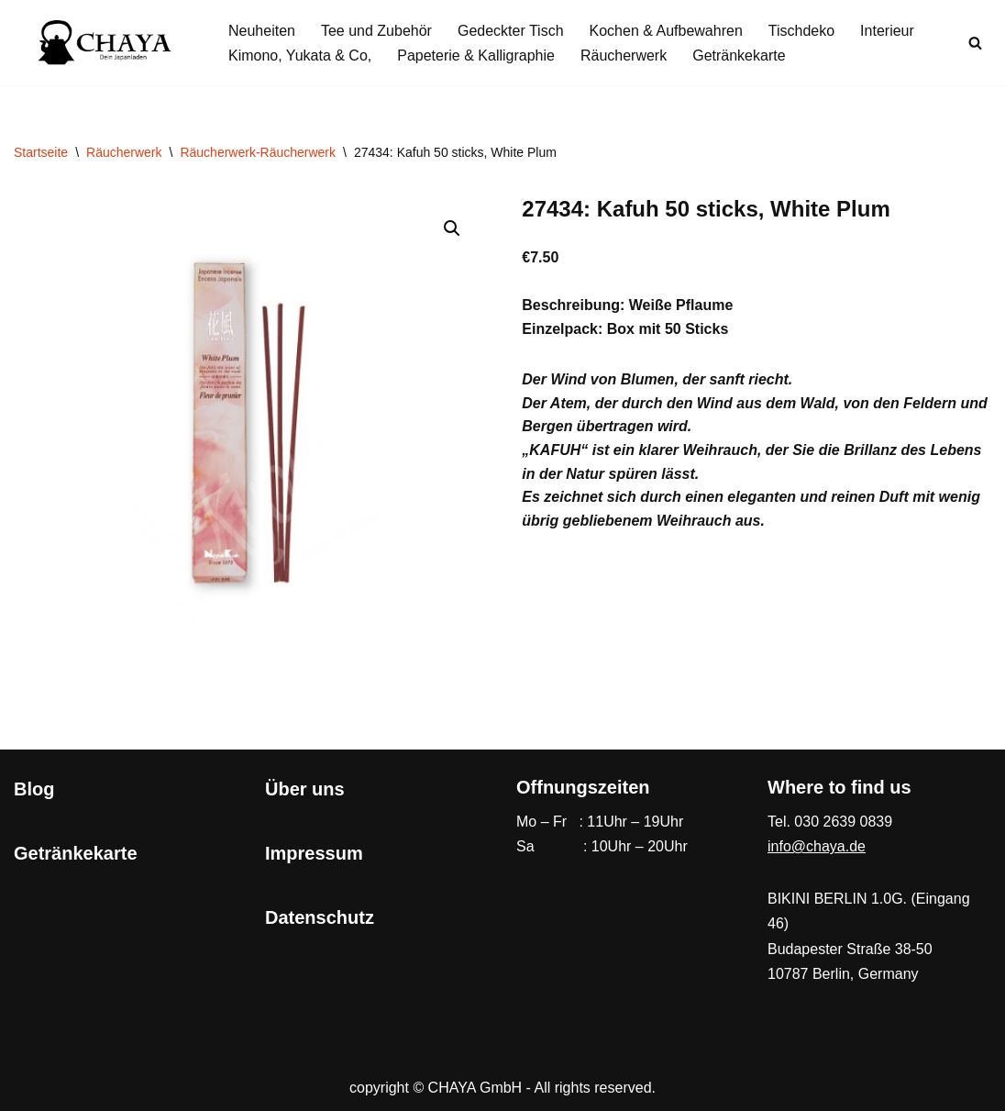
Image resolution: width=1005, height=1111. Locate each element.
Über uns (305, 789)
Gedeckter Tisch (511, 31)
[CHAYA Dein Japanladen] (105, 43)
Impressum (314, 853)
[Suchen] (975, 43)
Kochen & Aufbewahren (666, 31)
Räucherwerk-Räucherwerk (258, 152)
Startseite (41, 152)
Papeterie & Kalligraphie (476, 55)
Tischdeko (801, 31)
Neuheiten (261, 31)
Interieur (887, 31)
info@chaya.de (817, 846)
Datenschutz (319, 917)
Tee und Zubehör (376, 31)
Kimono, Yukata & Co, (299, 55)
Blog (34, 789)
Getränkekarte (738, 55)
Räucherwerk (623, 55)
